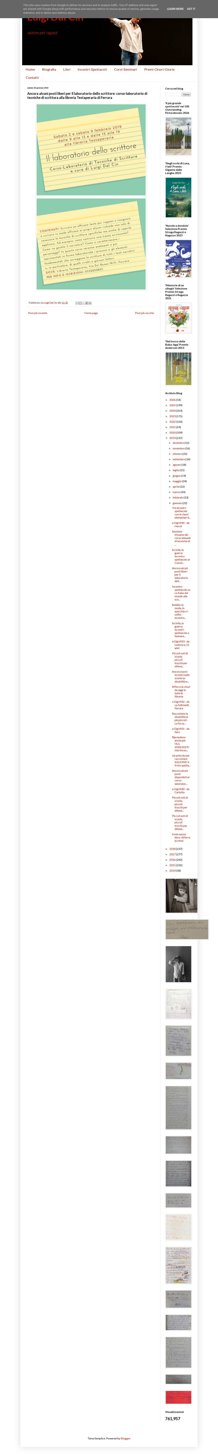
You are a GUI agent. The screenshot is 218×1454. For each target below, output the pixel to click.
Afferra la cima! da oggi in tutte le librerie (181, 691)
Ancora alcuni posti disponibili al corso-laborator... (180, 777)
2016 (172, 859)
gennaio (177, 503)
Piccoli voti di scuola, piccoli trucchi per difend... (180, 660)
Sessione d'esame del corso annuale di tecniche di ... (181, 538)
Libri (67, 69)
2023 (172, 416)
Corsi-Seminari (125, 69)
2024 (172, 410)
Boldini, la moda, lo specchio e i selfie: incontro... (180, 611)
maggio (177, 481)
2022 (172, 421)
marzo (177, 492)
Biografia (49, 69)
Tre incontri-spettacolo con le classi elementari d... (181, 512)
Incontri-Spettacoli (92, 69)
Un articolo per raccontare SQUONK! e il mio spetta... (181, 760)
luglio (176, 470)
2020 (172, 432)
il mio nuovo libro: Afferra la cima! (181, 837)
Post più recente (37, 312)
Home (30, 69)
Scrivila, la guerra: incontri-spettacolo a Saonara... (180, 629)
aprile (176, 486)
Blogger (125, 1438)
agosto (177, 464)
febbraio (178, 497)
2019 (172, 438)
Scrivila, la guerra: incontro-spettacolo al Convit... (181, 556)
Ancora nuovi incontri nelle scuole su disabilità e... (181, 676)
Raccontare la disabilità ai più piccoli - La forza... (180, 718)
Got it (191, 9)
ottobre (177, 453)
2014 (172, 870)
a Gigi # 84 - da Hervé (180, 524)
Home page (91, 312)
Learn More (175, 9)
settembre (179, 459)
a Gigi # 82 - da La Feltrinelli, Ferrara (180, 705)
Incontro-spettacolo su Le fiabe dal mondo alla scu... (181, 593)
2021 (172, 427)
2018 (172, 848)
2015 (172, 865)
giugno (177, 475)
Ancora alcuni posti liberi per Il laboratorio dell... (180, 574)
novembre (179, 448)
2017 (172, 854)
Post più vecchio (144, 312)
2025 (172, 405)
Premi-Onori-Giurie (159, 69)
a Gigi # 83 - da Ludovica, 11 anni (180, 644)
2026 (172, 399)
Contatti (32, 77)
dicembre (178, 442)
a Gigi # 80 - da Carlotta (180, 790)
